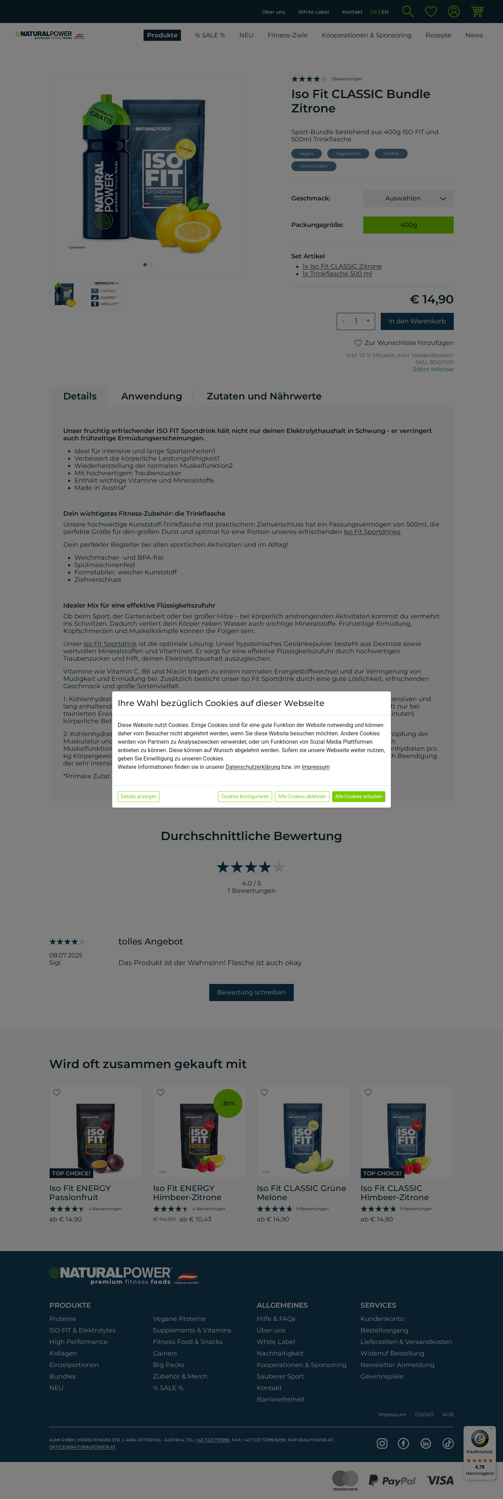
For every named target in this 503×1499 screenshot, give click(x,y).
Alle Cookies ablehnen (302, 796)
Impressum (316, 767)
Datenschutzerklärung (253, 767)
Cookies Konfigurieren (245, 796)
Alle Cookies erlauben (358, 796)
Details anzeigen (138, 796)
